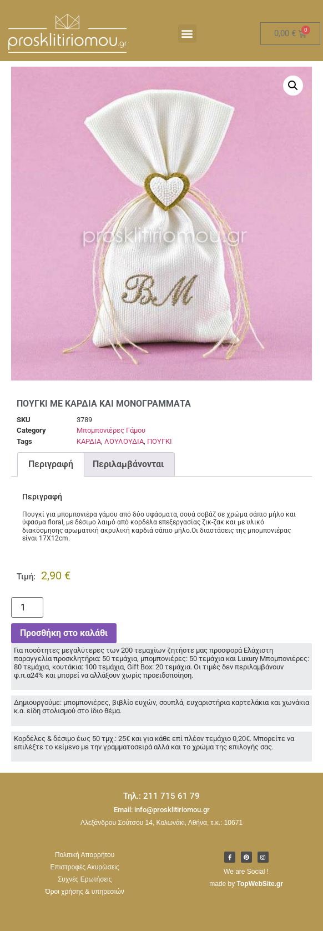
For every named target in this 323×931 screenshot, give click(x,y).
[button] (187, 33)
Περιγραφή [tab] (50, 464)
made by (246, 884)
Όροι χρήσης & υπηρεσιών (85, 891)
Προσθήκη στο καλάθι (64, 633)
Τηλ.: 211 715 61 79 (161, 796)
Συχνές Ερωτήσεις (85, 879)
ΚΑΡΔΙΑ (89, 441)
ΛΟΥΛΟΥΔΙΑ (124, 441)
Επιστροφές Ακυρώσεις (85, 867)
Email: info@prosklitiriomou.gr (162, 809)
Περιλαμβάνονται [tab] (128, 464)
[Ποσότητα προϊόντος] (27, 607)
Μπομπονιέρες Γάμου (111, 430)
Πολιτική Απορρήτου (84, 855)
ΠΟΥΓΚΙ (159, 441)
